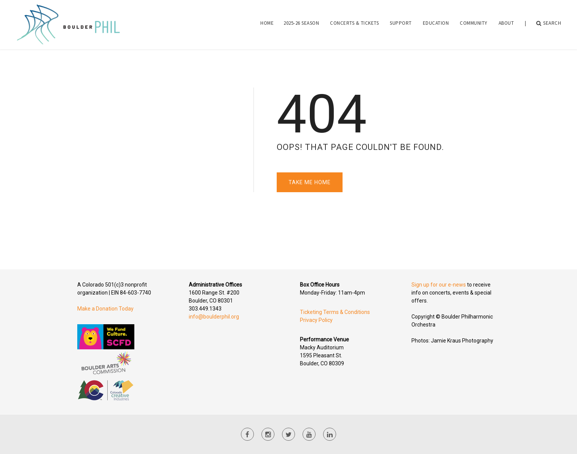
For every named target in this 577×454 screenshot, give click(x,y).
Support (401, 23)
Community (474, 23)
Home (267, 23)
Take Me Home (309, 182)
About (506, 23)
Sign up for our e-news (438, 285)
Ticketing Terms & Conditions (335, 312)
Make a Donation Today (105, 309)
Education (436, 23)
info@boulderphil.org (214, 317)
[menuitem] (267, 23)
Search (548, 23)
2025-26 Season (301, 23)
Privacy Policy (316, 320)
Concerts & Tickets (354, 23)
